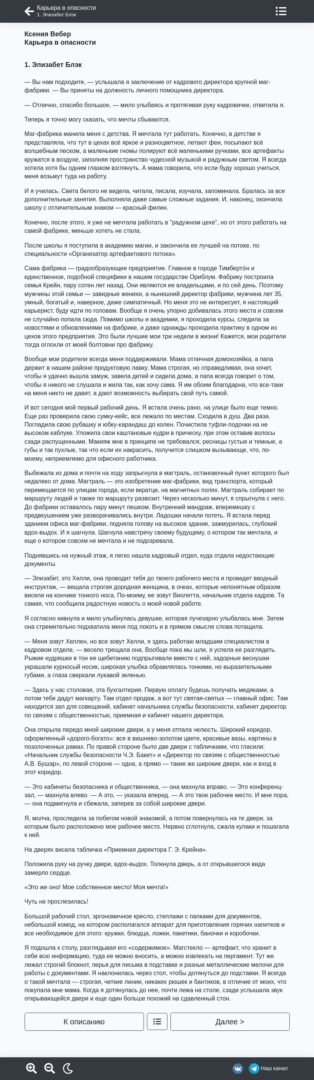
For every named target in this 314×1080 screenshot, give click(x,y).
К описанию (84, 1022)
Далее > (230, 1022)
